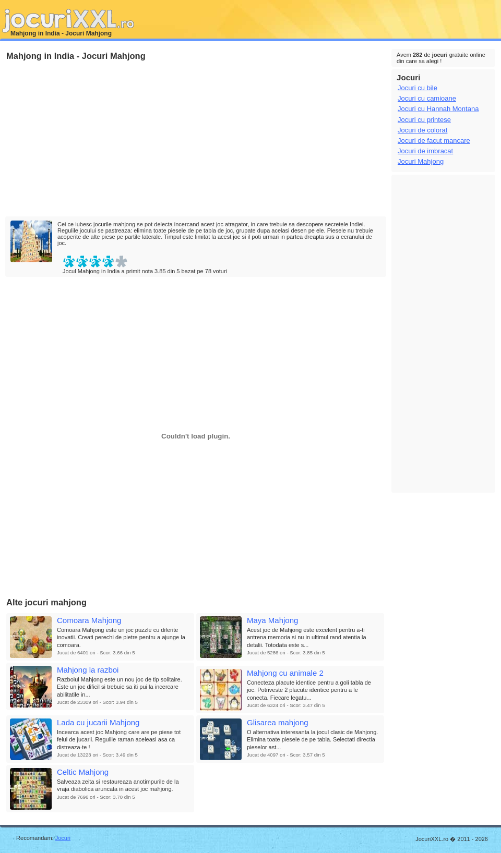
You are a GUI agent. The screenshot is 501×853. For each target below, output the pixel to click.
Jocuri (62, 838)
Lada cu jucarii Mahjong (98, 722)
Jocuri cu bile (417, 88)
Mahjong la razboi (87, 669)
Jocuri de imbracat (425, 151)
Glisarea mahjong (277, 722)
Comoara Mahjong (89, 620)
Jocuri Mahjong (421, 161)
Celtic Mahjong (83, 771)
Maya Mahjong (272, 620)
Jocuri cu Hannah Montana (438, 109)
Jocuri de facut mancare (434, 140)
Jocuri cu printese (424, 120)
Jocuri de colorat (422, 130)
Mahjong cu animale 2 (285, 672)
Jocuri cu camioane (427, 98)
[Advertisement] (150, 139)
